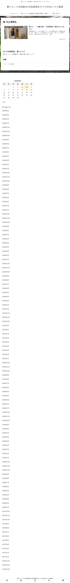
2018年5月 (5, 490)
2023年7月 (5, 234)
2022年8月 (5, 280)
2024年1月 (5, 210)
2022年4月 (5, 296)
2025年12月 (6, 127)
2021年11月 (6, 317)
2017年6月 (5, 536)
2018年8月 (5, 478)
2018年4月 (5, 495)
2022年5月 (5, 292)
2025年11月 (6, 131)
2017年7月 (5, 532)
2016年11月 (6, 565)
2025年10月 (6, 135)
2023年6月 (5, 239)
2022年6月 (5, 288)
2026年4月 (5, 111)
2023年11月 (6, 218)
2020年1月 (5, 408)
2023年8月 (5, 230)
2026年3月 (5, 115)
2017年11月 (6, 515)
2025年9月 (5, 139)
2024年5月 (5, 193)
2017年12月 (6, 511)
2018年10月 (6, 470)
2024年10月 (6, 181)
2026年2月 (5, 119)
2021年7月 (5, 334)
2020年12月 (6, 362)
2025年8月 (5, 144)
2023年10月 (6, 222)
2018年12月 (6, 462)
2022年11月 (6, 267)
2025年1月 (5, 168)
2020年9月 (5, 375)
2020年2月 (5, 404)
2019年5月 (5, 441)
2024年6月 (5, 189)
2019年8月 (5, 429)
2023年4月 (5, 247)
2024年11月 (6, 177)
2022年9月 (5, 276)
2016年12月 (6, 561)
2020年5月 (5, 391)
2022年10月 (6, 272)
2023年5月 (5, 243)
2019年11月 (6, 416)
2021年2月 (5, 354)
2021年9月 (5, 325)
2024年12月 (6, 172)
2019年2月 (5, 453)
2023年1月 (5, 259)
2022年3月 (5, 301)
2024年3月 (5, 201)
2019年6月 (5, 437)
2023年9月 (5, 226)
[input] (35, 64)
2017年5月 (5, 540)
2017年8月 (5, 528)
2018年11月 (6, 466)
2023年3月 (5, 251)
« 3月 (3, 102)
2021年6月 (5, 338)
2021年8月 (5, 329)
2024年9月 (5, 185)
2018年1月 (5, 507)
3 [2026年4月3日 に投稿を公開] (22, 87)
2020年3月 (5, 400)
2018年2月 (5, 503)
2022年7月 (5, 284)
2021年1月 (5, 358)
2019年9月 (5, 424)
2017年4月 (5, 544)
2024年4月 (5, 197)
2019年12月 (6, 412)
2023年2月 (5, 255)
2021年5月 (5, 342)
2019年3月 (5, 449)
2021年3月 (5, 350)
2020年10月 (6, 371)
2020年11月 (6, 367)
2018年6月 (5, 486)
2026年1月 (5, 123)
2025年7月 (5, 148)
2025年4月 (5, 156)
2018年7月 (5, 482)
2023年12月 (6, 214)
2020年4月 (5, 395)
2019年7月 (5, 433)
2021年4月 (5, 346)
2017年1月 (5, 557)
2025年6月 (5, 152)
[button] (65, 64)
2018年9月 (5, 474)
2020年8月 (5, 379)
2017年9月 (5, 524)
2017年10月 (6, 519)
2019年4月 (5, 445)
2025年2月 (5, 164)
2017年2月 (5, 552)
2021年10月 (6, 321)
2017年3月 (5, 548)
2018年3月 (5, 499)
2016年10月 (6, 569)
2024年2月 (5, 206)
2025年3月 (5, 160)
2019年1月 (5, 457)
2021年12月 (6, 313)
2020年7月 (5, 383)
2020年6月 (5, 387)
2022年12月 (6, 263)
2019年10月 (6, 420)
